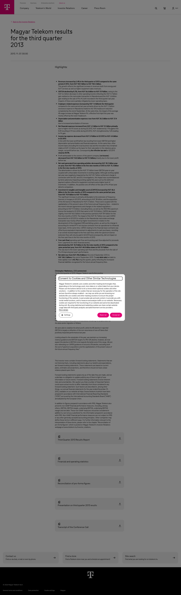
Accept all (116, 315)
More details (63, 310)
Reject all (103, 315)
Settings (65, 315)
